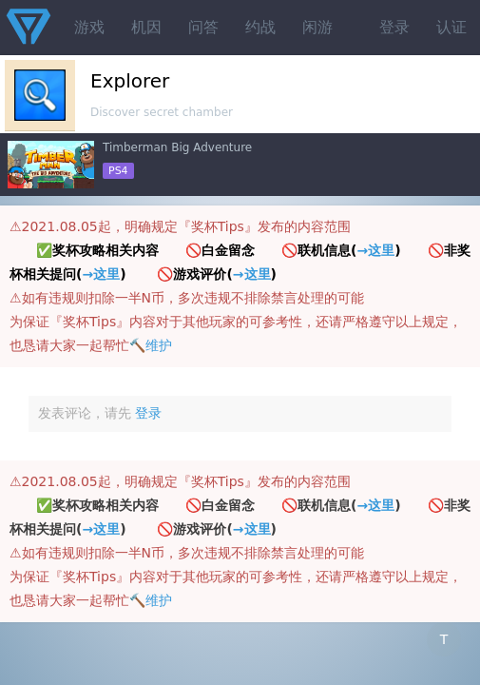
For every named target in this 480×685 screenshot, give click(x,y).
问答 (203, 27)
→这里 (375, 250)
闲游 (317, 27)
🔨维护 (150, 345)
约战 (260, 27)
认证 (451, 27)
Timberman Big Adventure (177, 147)
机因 (146, 27)
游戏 (89, 27)
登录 (394, 27)
